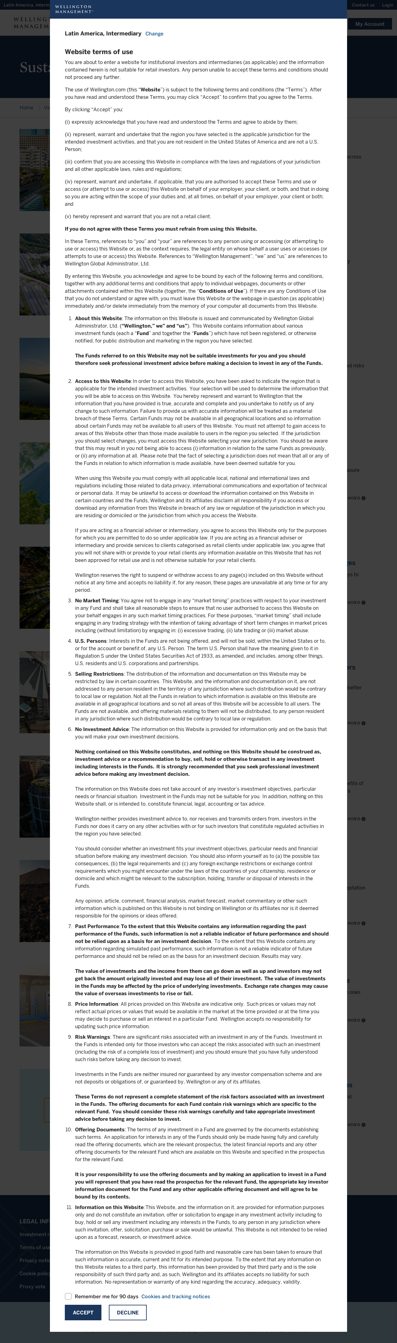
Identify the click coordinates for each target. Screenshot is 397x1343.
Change (154, 34)
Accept (83, 1313)
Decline (128, 1313)
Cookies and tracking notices (175, 1296)
